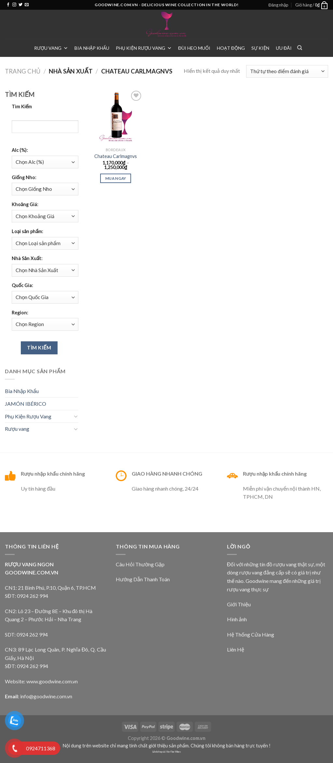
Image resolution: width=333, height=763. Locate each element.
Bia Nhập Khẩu (91, 48)
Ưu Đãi (284, 48)
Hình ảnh (237, 619)
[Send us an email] (27, 5)
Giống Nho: (24, 177)
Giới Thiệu (239, 604)
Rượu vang (51, 48)
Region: (20, 312)
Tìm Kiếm (22, 106)
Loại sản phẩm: (27, 231)
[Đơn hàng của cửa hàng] (287, 71)
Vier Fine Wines (173, 751)
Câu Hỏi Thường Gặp (140, 564)
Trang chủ (22, 71)
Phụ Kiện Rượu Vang (144, 48)
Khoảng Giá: (25, 204)
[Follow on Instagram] (14, 5)
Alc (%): (20, 150)
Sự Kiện (260, 48)
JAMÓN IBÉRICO (25, 404)
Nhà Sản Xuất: (27, 258)
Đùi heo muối (194, 48)
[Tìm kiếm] (299, 48)
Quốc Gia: (22, 285)
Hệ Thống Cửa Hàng (250, 634)
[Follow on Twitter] (20, 5)
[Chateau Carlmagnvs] (115, 116)
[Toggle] (75, 416)
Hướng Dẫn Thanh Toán (143, 579)
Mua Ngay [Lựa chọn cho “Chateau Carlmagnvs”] (115, 178)
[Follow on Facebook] (8, 5)
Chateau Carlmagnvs (115, 156)
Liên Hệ (235, 649)
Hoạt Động (231, 48)
